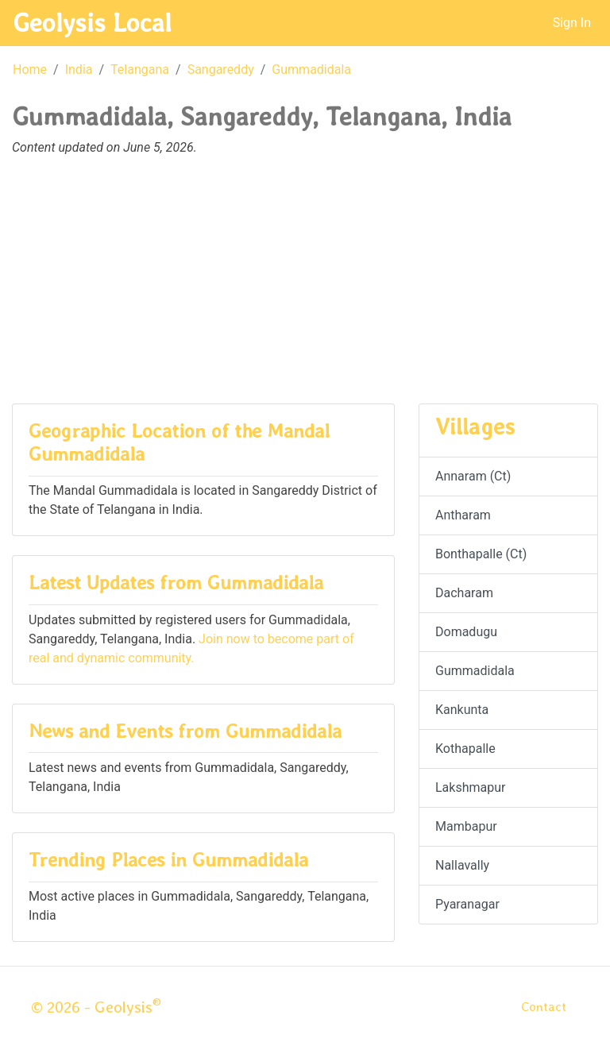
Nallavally (462, 865)
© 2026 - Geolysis (96, 1007)
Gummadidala (311, 69)
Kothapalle (465, 748)
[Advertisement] (305, 289)
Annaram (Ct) (473, 476)
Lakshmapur (470, 787)
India (79, 69)
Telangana (139, 69)
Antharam (463, 515)
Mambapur (466, 826)
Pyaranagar (467, 904)
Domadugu (466, 631)
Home (30, 69)
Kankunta (461, 709)
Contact (543, 1006)
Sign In (572, 22)
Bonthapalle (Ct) (481, 554)
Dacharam (464, 592)
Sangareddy (220, 69)
